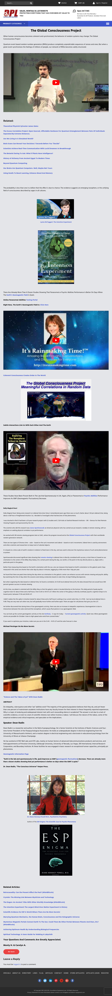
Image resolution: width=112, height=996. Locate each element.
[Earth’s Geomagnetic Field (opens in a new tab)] (17, 295)
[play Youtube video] (56, 82)
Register (105, 973)
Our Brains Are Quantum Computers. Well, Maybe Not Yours (27, 168)
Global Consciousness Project (79, 535)
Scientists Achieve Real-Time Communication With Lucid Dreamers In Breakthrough (37, 148)
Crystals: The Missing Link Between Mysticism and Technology (28, 897)
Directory (26, 973)
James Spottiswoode (37, 528)
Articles (49, 973)
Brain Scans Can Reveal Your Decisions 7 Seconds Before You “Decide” (31, 143)
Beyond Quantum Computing (15, 163)
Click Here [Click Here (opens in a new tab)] (44, 304)
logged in (17, 964)
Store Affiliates (77, 973)
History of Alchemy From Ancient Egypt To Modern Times (26, 158)
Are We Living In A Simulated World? (18, 138)
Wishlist (64, 3)
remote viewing (46, 557)
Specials (7, 973)
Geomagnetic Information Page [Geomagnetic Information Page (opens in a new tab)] (16, 754)
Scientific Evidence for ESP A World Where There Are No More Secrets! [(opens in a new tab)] (31, 912)
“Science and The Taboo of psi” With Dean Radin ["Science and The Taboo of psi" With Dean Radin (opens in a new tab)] (23, 697)
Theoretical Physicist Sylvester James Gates (20, 126)
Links (35, 973)
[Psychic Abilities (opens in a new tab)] (90, 495)
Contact (58, 973)
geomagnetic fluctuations (67, 759)
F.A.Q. (41, 973)
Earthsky (48, 614)
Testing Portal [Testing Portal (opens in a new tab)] (32, 300)
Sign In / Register (101, 3)
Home (66, 973)
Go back (11, 951)
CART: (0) (81, 3)
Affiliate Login (93, 973)
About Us (16, 973)
